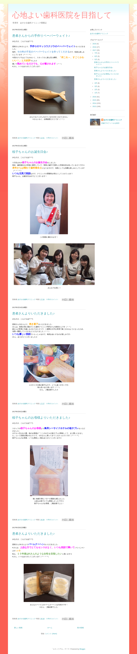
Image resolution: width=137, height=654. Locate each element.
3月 (96, 86)
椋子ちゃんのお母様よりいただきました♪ (41, 417)
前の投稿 (80, 628)
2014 (95, 103)
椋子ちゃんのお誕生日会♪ (30, 151)
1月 (96, 93)
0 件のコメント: (53, 138)
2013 (95, 106)
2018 (95, 47)
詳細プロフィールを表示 (110, 123)
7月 (96, 53)
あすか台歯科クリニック (99, 34)
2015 (95, 100)
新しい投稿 (18, 628)
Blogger (82, 649)
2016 (95, 97)
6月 (96, 56)
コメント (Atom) (51, 634)
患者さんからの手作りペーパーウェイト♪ (41, 35)
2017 (95, 50)
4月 (96, 83)
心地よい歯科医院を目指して (62, 15)
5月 (96, 59)
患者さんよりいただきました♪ (33, 313)
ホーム (49, 628)
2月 (96, 89)
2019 (95, 44)
